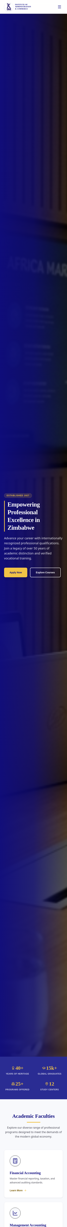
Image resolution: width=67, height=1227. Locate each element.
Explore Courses (45, 572)
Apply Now (16, 572)
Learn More (18, 1190)
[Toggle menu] (59, 6)
